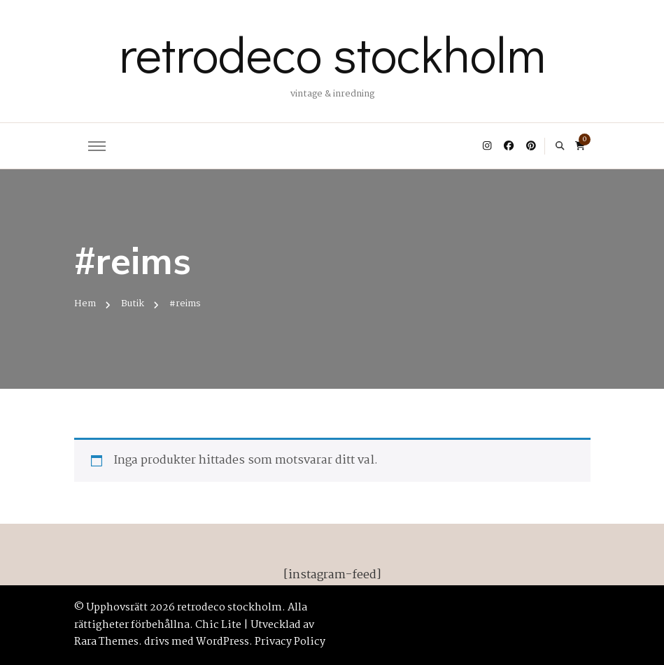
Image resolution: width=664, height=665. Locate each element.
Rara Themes (106, 642)
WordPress (222, 642)
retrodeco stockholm (332, 53)
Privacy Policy (290, 642)
